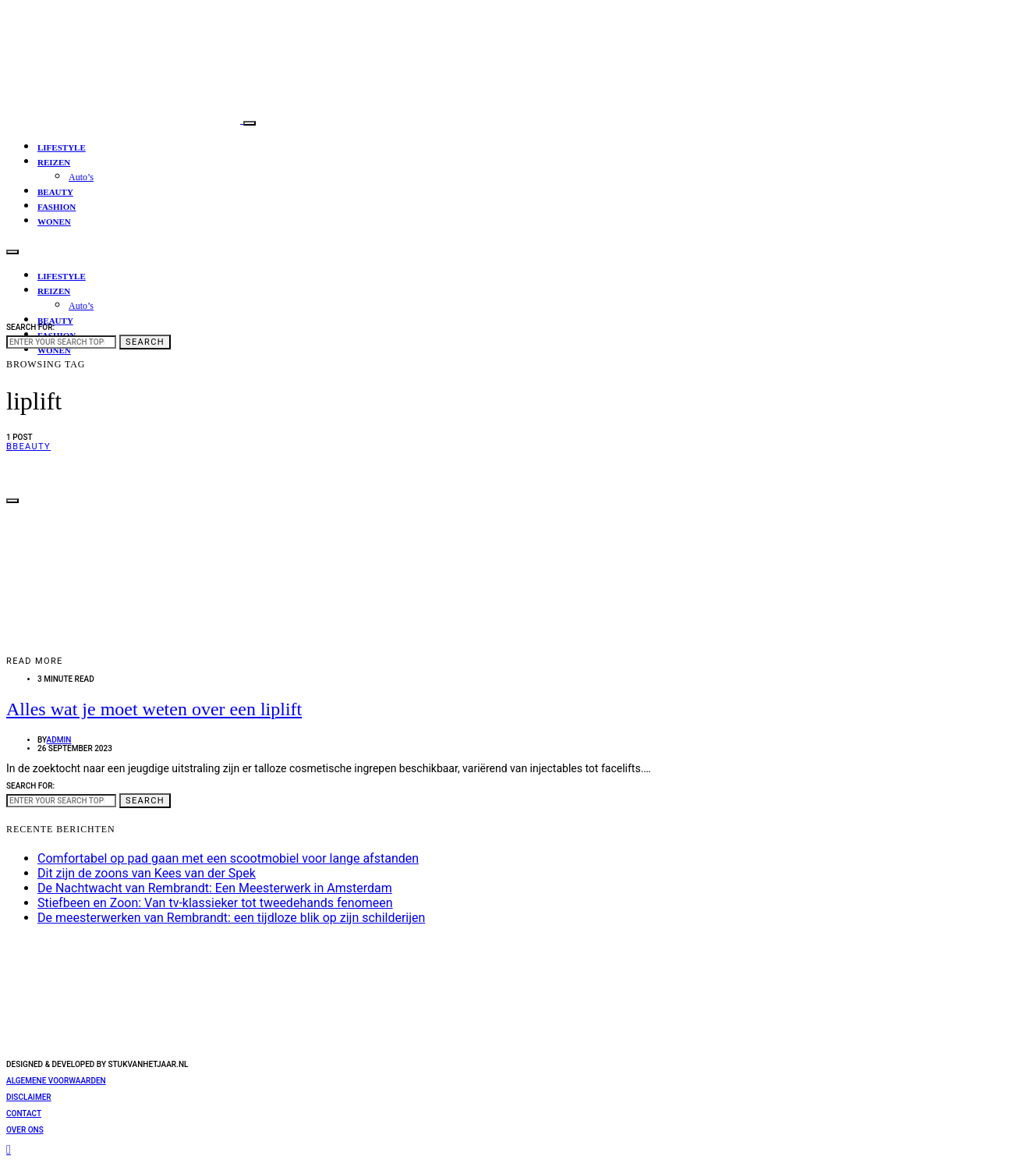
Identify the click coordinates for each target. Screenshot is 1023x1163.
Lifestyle (61, 147)
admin (59, 740)
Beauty (55, 192)
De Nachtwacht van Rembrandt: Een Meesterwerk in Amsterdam (214, 888)
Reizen (53, 162)
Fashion (56, 206)
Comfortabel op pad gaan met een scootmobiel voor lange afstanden (228, 858)
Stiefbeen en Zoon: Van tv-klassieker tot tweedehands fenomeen (215, 902)
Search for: (30, 327)
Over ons (25, 1130)
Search (145, 342)
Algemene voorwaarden (56, 1080)
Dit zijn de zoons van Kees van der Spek (146, 873)
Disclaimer (28, 1097)
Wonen (54, 221)
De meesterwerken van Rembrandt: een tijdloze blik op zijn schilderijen (231, 917)
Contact (23, 1113)
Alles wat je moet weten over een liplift (154, 709)
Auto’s (81, 177)
